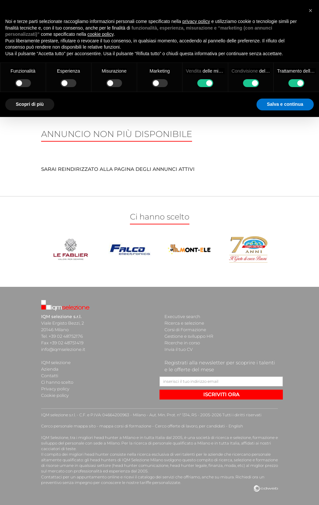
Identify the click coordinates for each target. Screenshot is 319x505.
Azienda (50, 369)
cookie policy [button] (100, 34)
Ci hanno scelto (57, 382)
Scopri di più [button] (30, 104)
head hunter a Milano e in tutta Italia (129, 437)
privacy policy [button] (196, 21)
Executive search (182, 316)
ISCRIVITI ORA (221, 394)
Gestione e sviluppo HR (188, 336)
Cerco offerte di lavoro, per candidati (190, 426)
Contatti (49, 375)
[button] (310, 10)
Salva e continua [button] (285, 104)
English (236, 426)
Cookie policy (55, 395)
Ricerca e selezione (184, 323)
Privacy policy (55, 388)
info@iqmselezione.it (63, 349)
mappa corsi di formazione (125, 426)
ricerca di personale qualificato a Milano (172, 443)
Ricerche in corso (182, 342)
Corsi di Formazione (185, 329)
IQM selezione (56, 362)
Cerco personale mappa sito (68, 426)
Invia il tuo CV (178, 349)
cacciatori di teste (58, 448)
